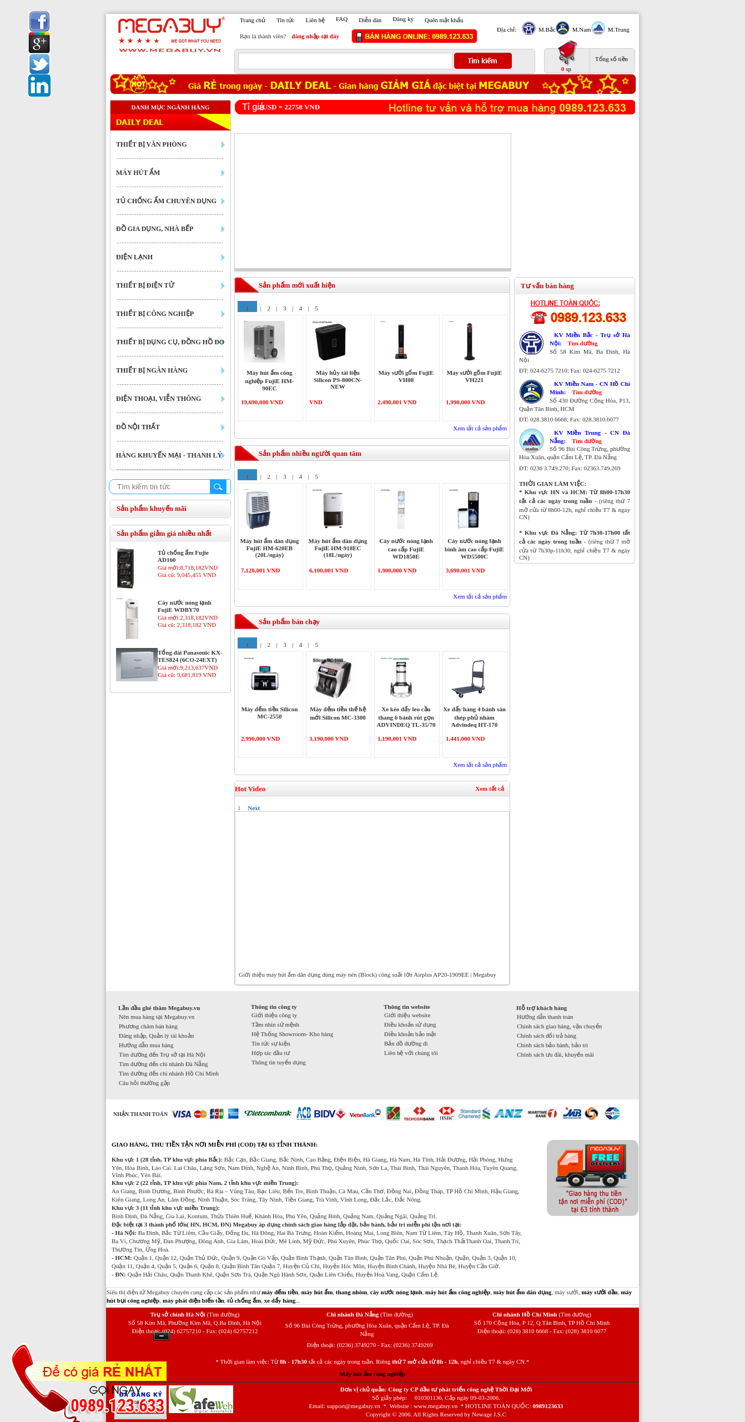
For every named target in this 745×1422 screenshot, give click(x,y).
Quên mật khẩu (444, 20)
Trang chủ (252, 20)
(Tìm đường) (223, 1314)
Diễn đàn (370, 20)
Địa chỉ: (506, 29)
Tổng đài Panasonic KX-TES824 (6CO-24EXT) (190, 656)
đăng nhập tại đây (315, 36)
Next (254, 808)
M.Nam (580, 29)
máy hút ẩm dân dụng (523, 1292)
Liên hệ (315, 20)
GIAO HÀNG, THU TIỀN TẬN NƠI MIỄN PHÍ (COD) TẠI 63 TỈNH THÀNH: (215, 1144)
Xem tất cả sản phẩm (480, 428)
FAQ (342, 19)
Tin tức (285, 20)
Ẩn (161, 1336)
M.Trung (617, 29)
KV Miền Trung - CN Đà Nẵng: (590, 436)
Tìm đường (582, 343)
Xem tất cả (489, 788)
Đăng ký (403, 19)
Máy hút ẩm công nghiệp (372, 1373)
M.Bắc (546, 29)
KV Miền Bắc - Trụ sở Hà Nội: (590, 338)
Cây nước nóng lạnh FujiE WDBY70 (185, 606)
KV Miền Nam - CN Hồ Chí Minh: (590, 387)
